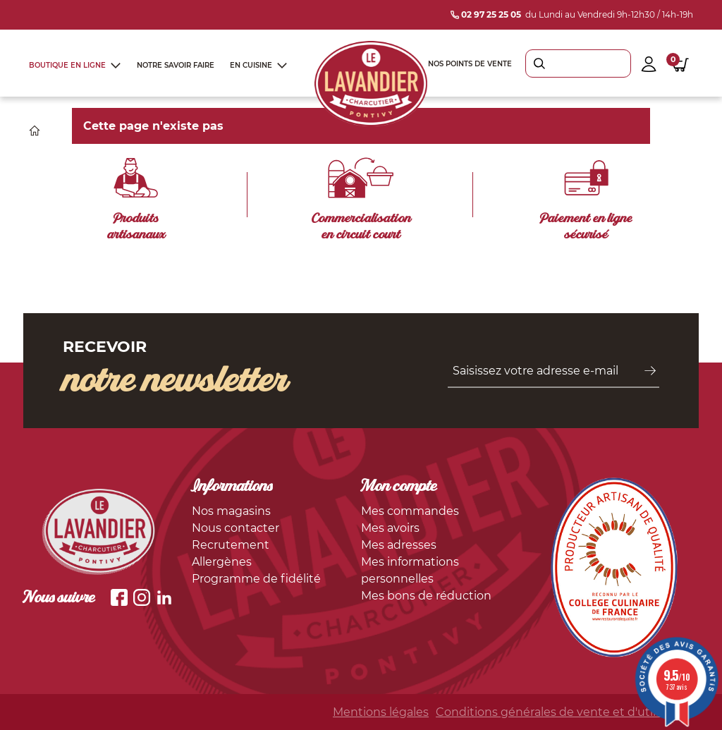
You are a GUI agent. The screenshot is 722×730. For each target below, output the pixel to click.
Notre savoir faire (175, 65)
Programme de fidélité (256, 578)
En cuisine (251, 65)
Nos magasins (231, 511)
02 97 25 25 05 (486, 14)
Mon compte (399, 487)
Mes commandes (410, 511)
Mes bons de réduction (426, 595)
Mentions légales (381, 712)
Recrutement (230, 545)
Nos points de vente (470, 63)
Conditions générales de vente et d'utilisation (564, 712)
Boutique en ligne (67, 65)
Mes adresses (398, 545)
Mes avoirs (390, 528)
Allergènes (222, 561)
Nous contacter (235, 528)
